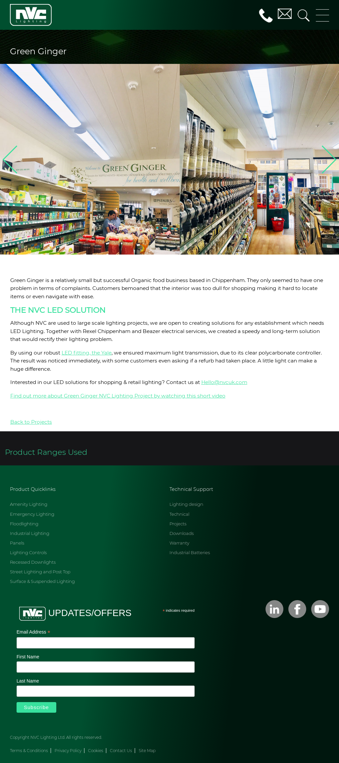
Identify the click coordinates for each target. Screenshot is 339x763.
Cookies (95, 750)
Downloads (182, 533)
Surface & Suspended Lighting (42, 581)
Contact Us (121, 750)
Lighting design (186, 504)
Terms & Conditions (29, 750)
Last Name (28, 681)
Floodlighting (24, 523)
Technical (179, 514)
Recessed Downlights (33, 562)
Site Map (147, 750)
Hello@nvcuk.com (224, 382)
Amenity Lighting (28, 504)
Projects (178, 523)
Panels (17, 543)
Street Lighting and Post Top (40, 571)
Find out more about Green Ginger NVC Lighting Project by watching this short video (117, 396)
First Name (28, 656)
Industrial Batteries (190, 552)
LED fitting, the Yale (87, 353)
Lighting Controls (28, 552)
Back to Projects (31, 422)
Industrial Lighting (29, 533)
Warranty (179, 543)
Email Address (33, 632)
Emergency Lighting (32, 514)
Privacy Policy (68, 750)
